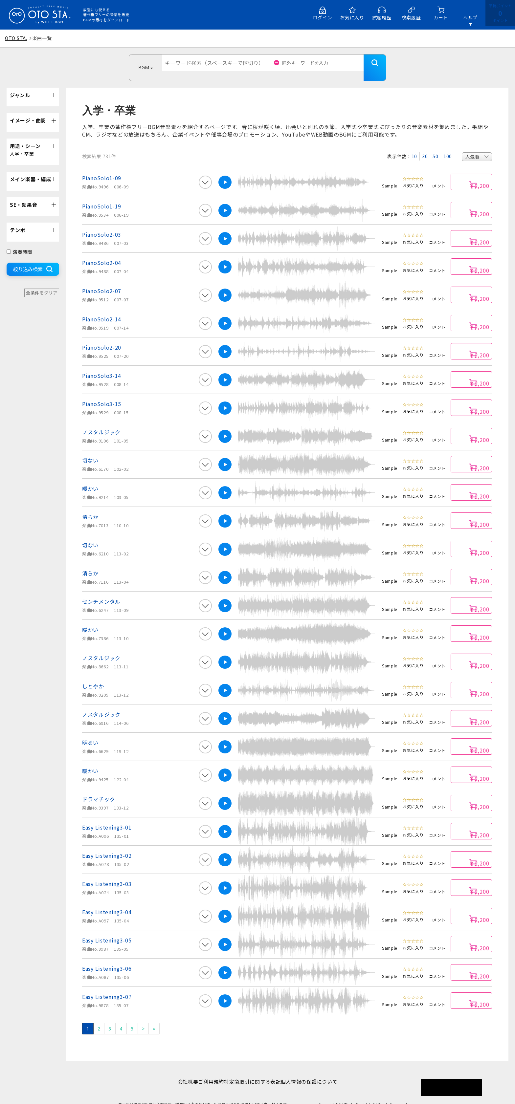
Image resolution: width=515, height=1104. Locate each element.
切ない (90, 450)
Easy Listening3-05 (107, 930)
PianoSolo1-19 (101, 196)
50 (435, 146)
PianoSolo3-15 (101, 394)
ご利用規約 (208, 1071)
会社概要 (177, 1071)
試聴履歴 (382, 17)
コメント (437, 176)
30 (425, 146)
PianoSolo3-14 (101, 366)
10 (414, 146)
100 (447, 146)
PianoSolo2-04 (101, 253)
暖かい (90, 479)
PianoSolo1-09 (101, 168)
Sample (389, 176)
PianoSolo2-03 (101, 224)
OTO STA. (16, 38)
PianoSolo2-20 (101, 337)
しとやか (93, 676)
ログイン (322, 17)
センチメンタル (101, 591)
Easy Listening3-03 (107, 874)
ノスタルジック (101, 422)
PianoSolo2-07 (101, 281)
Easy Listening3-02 (107, 846)
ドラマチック (98, 789)
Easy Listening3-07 (107, 987)
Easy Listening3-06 (107, 959)
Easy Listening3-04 (107, 902)
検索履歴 (411, 17)
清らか (90, 507)
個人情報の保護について (319, 1071)
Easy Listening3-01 (107, 817)
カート (441, 17)
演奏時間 (19, 242)
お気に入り (352, 17)
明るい (90, 733)
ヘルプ (470, 17)
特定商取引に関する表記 (255, 1071)
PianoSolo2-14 (101, 309)
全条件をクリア (41, 283)
